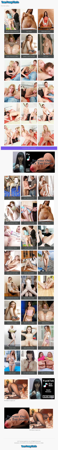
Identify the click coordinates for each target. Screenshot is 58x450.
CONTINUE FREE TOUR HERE (29, 148)
